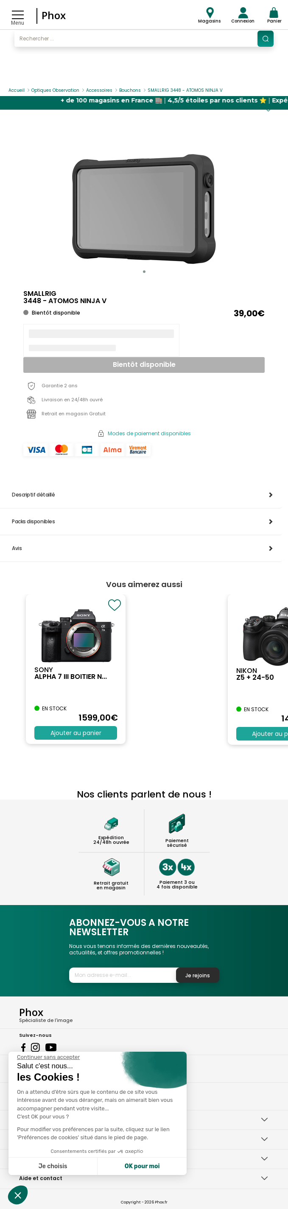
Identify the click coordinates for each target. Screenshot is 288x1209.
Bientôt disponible (144, 364)
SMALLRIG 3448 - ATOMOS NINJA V (185, 90)
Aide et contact (40, 1178)
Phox (54, 15)
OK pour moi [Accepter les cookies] (142, 1166)
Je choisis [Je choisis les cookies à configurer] (53, 1166)
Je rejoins (197, 975)
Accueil (16, 90)
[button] (144, 271)
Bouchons (130, 90)
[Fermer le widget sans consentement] (48, 1057)
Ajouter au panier (75, 733)
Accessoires (99, 90)
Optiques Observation (55, 90)
